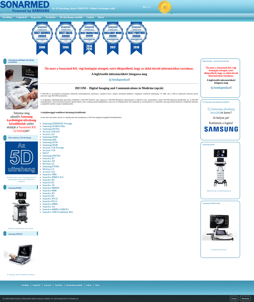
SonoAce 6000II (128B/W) (55, 209)
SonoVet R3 (48, 196)
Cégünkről (21, 17)
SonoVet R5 (48, 182)
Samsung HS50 (50, 142)
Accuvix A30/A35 (51, 131)
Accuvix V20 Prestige (53, 147)
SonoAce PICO (50, 198)
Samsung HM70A (51, 156)
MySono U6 (48, 164)
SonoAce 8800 (49, 190)
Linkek (90, 17)
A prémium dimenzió (218, 250)
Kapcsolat (36, 17)
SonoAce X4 (48, 206)
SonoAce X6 (48, 185)
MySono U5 (48, 169)
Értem (234, 298)
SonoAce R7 (48, 158)
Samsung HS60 (50, 137)
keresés (148, 7)
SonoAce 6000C (50, 204)
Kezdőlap (7, 17)
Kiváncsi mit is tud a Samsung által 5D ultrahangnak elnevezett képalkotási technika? (21, 179)
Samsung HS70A (50, 129)
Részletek (245, 298)
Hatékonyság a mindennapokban (219, 191)
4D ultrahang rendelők (71, 17)
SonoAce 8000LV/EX (52, 177)
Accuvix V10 (48, 150)
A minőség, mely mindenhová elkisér (20, 275)
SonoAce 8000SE (50, 188)
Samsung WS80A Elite (53, 126)
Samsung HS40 (50, 145)
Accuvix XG (48, 134)
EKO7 (45, 153)
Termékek (50, 17)
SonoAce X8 (48, 161)
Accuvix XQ (48, 172)
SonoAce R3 (48, 193)
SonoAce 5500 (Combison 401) (57, 212)
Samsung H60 (49, 139)
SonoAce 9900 (49, 174)
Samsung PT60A (50, 166)
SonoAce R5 (48, 180)
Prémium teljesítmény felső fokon (20, 228)
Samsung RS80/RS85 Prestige (57, 123)
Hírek (101, 17)
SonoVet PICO (49, 201)
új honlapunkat (119, 79)
